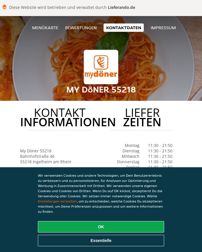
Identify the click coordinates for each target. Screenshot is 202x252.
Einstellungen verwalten (57, 201)
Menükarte (45, 28)
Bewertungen (81, 28)
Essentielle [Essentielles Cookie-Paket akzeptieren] (100, 240)
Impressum (163, 28)
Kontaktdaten (123, 28)
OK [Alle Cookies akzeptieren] (101, 227)
